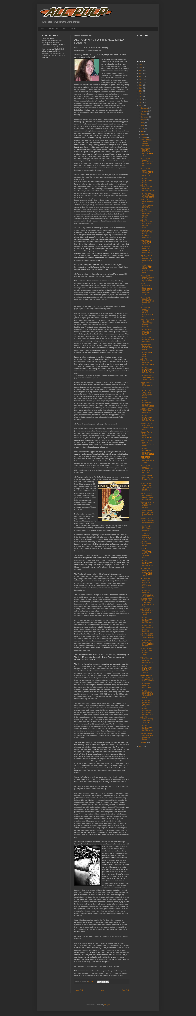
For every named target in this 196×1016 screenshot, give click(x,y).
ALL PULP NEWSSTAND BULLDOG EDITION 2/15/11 (147, 451)
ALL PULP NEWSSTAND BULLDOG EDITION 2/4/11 (146, 659)
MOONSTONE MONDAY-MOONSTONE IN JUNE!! (147, 459)
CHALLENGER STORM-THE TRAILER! (145, 242)
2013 (141, 100)
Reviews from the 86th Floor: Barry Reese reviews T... (147, 478)
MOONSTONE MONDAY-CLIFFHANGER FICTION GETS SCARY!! (146, 151)
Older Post (125, 990)
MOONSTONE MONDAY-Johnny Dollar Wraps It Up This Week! (147, 278)
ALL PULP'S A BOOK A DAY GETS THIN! (145, 685)
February (144, 137)
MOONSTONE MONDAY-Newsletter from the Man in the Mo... (146, 161)
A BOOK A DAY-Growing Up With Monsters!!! (147, 339)
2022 (141, 76)
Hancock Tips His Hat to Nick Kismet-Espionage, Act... (147, 434)
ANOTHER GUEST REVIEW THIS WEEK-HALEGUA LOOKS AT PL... (146, 233)
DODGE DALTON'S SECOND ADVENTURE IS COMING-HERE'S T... (147, 322)
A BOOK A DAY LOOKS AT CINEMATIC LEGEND (145, 528)
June (142, 126)
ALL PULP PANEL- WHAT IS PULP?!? (146, 354)
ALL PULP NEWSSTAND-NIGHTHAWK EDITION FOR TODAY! (146, 669)
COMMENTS (53, 29)
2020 (141, 82)
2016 (141, 94)
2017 (141, 91)
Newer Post (79, 990)
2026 (141, 65)
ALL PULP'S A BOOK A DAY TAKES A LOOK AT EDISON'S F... (147, 593)
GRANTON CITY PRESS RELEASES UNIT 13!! (147, 385)
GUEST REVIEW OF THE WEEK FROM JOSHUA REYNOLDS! (146, 496)
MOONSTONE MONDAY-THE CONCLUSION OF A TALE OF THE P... (146, 572)
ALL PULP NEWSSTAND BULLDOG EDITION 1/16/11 (147, 403)
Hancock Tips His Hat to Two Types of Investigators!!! (147, 520)
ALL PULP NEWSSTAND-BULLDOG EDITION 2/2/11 (146, 728)
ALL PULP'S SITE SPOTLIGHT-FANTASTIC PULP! (146, 332)
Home (42, 29)
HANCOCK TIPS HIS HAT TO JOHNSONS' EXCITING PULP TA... (147, 602)
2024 (141, 70)
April (142, 131)
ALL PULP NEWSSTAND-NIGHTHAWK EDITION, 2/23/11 (146, 223)
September (145, 117)
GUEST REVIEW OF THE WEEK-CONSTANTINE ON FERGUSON (147, 678)
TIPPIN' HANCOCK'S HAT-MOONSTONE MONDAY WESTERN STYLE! (146, 289)
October (144, 114)
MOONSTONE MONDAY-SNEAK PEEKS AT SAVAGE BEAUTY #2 (146, 172)
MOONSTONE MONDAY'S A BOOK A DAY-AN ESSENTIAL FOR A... (147, 301)
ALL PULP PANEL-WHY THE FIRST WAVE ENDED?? (147, 195)
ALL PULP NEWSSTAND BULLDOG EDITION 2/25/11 (147, 187)
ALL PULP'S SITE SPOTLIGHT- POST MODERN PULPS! (147, 643)
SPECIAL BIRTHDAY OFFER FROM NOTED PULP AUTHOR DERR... (146, 553)
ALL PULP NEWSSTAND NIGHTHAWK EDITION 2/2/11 (146, 711)
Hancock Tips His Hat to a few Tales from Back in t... (146, 426)
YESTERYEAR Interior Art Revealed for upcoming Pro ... (146, 536)
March (143, 134)
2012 (141, 103)
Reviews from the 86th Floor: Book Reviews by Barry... (146, 736)
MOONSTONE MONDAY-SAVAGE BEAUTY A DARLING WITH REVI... (146, 312)
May (142, 128)
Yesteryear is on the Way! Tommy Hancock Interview (147, 504)
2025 (141, 68)
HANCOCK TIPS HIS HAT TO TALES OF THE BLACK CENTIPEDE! (146, 487)
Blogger (107, 1005)
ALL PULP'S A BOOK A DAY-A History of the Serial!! (146, 611)
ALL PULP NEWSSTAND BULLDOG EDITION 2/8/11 (146, 563)
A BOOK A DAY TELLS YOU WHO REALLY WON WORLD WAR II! (146, 394)
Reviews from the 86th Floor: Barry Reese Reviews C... (147, 513)
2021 (141, 79)
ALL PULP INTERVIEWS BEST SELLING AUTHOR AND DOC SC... (146, 694)
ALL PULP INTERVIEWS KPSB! (146, 543)
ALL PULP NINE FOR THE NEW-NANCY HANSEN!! (146, 628)
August (143, 120)
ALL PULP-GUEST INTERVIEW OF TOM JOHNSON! (147, 635)
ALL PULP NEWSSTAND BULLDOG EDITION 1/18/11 (147, 361)
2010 (141, 746)
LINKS (64, 29)
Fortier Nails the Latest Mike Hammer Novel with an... (146, 347)
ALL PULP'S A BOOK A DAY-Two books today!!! (146, 703)
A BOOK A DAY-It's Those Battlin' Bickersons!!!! (146, 410)
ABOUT (74, 29)
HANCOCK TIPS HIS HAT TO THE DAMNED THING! (147, 651)
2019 (141, 85)
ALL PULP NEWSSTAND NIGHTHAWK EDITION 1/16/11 (147, 370)
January (144, 743)
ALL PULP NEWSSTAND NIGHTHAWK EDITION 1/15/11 (147, 418)
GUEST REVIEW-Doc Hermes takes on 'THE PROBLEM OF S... (146, 258)
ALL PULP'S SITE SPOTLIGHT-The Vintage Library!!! (147, 377)
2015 (141, 97)
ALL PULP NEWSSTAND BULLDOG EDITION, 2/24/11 (146, 213)
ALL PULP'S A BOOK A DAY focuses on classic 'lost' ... (146, 249)
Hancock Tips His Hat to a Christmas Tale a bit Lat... (147, 443)
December (144, 108)
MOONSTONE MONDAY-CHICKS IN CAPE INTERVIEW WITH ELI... (145, 583)
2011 (141, 105)
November (144, 111)
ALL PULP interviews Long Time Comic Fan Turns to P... (146, 719)
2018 (141, 88)
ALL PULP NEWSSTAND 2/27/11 (146, 180)
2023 (141, 73)
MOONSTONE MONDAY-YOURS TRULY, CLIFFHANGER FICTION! (146, 468)
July (142, 123)
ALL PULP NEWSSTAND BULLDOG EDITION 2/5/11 (146, 620)
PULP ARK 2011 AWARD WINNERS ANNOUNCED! (146, 142)
